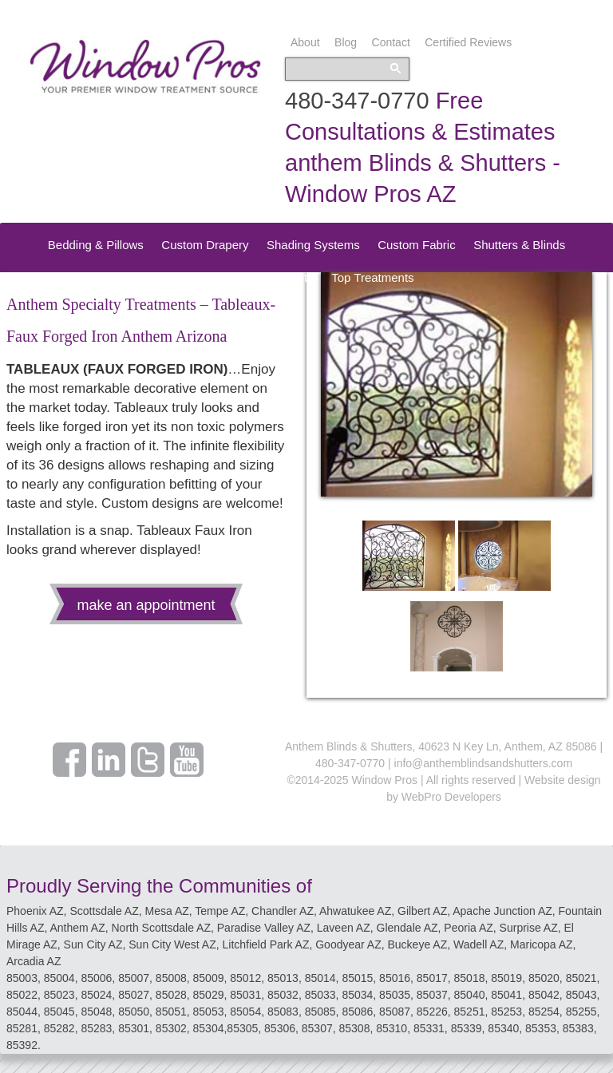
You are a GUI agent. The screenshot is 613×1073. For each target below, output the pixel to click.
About (305, 42)
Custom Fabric (417, 244)
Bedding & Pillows (96, 244)
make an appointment (146, 605)
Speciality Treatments (256, 277)
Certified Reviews (468, 42)
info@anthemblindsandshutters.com (483, 763)
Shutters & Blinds (519, 244)
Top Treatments (372, 277)
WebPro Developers (451, 796)
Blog (345, 42)
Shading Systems (313, 244)
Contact (391, 42)
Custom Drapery (204, 244)
